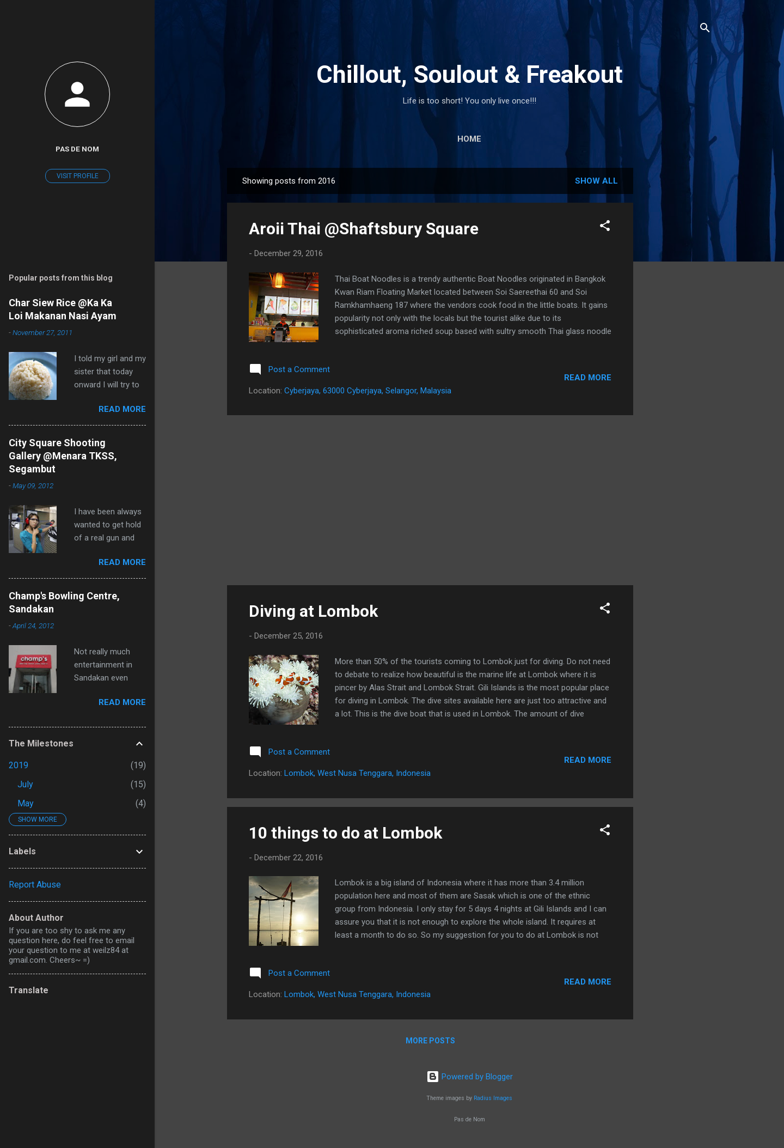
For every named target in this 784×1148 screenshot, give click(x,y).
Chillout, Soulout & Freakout (469, 74)
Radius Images (493, 1098)
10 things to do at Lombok (345, 832)
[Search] (705, 29)
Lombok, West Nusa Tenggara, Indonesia (357, 773)
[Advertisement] (677, 331)
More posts (430, 1040)
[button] (604, 227)
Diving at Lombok (313, 611)
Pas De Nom (77, 148)
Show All (596, 181)
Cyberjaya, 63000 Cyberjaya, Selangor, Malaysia (367, 391)
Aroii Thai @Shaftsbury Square (364, 228)
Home (469, 139)
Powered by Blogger (469, 1077)
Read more (587, 377)
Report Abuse (35, 884)
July (25, 784)
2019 (18, 765)
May (25, 803)
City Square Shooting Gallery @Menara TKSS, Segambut (63, 456)
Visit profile (78, 176)
